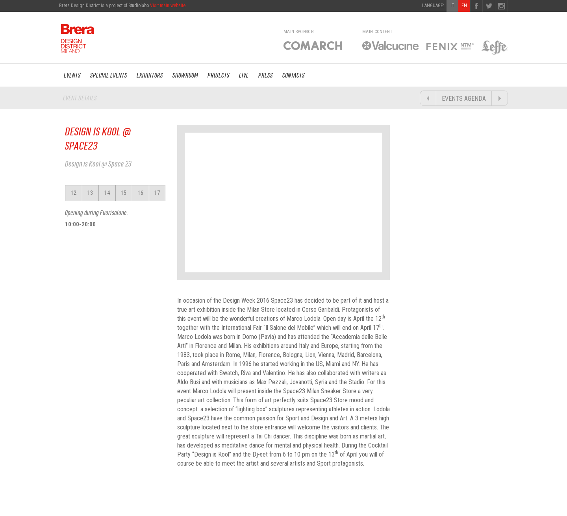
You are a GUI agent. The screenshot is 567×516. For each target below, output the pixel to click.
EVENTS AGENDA (464, 98)
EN (464, 5)
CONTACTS (293, 75)
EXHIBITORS (150, 75)
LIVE (244, 75)
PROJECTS (219, 75)
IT (452, 5)
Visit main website (167, 5)
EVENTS (72, 75)
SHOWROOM (185, 75)
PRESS (265, 75)
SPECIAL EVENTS (108, 75)
